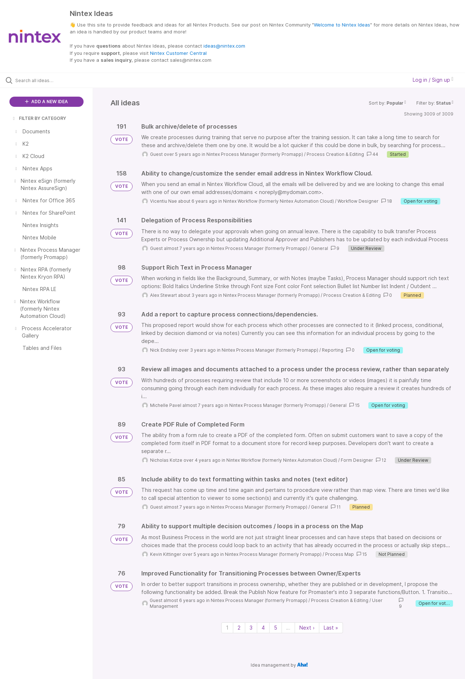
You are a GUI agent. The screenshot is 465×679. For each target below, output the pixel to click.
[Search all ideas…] (55, 80)
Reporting (332, 350)
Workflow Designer (358, 201)
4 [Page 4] (263, 628)
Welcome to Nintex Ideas (342, 25)
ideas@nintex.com (224, 46)
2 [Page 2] (239, 628)
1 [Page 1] (227, 628)
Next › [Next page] (307, 628)
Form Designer (357, 460)
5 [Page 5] (275, 628)
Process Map (339, 554)
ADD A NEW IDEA (46, 101)
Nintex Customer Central (178, 53)
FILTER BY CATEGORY (39, 118)
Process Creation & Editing (335, 154)
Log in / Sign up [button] (433, 80)
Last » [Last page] (331, 628)
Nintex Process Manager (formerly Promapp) (254, 154)
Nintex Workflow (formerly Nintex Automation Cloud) (278, 201)
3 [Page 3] (251, 628)
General (319, 248)
